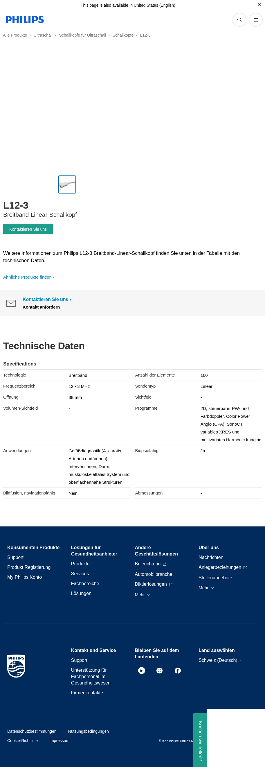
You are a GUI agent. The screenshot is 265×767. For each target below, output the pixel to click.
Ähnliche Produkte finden (27, 277)
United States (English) (154, 5)
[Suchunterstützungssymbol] (239, 20)
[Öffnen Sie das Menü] (256, 20)
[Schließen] (259, 4)
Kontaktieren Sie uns (28, 229)
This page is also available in (107, 5)
